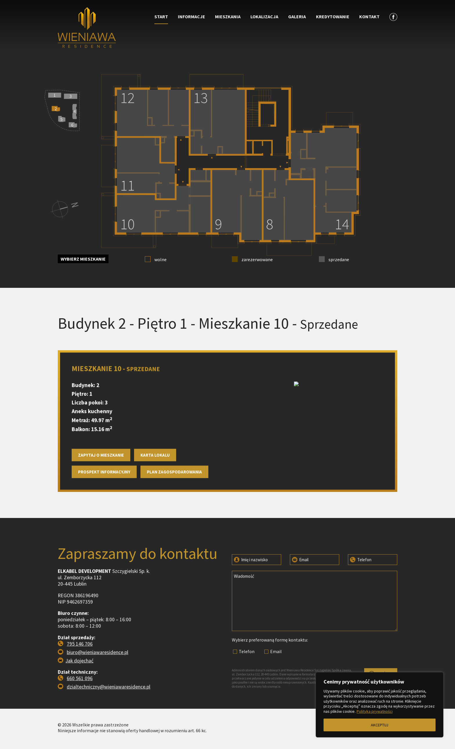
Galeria (297, 16)
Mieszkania (228, 16)
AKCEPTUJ (379, 725)
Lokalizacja (264, 16)
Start (161, 16)
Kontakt (369, 16)
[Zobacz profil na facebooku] (393, 16)
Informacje (191, 16)
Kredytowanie (332, 16)
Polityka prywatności (375, 711)
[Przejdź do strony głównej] (100, 23)
